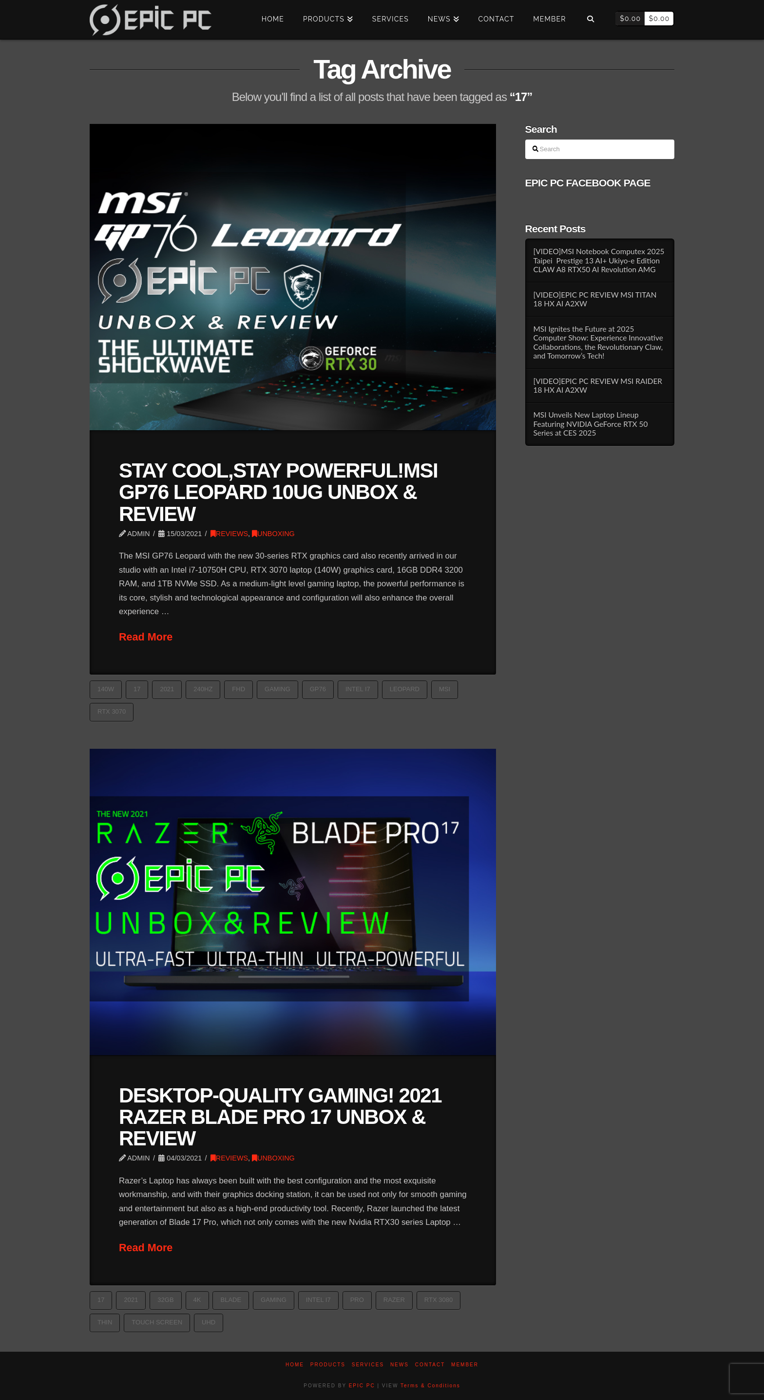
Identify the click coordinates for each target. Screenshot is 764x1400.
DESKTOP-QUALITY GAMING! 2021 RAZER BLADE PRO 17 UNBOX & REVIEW (280, 1117)
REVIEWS (229, 534)
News (399, 1364)
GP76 (318, 689)
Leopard (405, 689)
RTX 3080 (438, 1299)
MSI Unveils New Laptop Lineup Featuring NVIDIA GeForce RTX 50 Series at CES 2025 (590, 423)
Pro (357, 1299)
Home (295, 1364)
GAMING (277, 689)
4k (197, 1299)
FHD (238, 689)
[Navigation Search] (590, 19)
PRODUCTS (327, 1364)
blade (230, 1299)
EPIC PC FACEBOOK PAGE (587, 182)
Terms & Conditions (430, 1385)
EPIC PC (362, 1385)
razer (394, 1299)
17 (137, 689)
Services (368, 1364)
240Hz (202, 689)
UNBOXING (273, 534)
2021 (167, 689)
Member (464, 1364)
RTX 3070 (111, 711)
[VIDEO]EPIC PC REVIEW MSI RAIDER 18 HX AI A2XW (597, 386)
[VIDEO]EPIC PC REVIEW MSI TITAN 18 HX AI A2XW (594, 299)
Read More (145, 637)
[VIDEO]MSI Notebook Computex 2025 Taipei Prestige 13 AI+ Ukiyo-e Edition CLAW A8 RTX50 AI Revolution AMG (598, 260)
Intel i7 (357, 689)
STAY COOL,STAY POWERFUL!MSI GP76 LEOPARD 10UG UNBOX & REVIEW (278, 492)
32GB (165, 1299)
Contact (430, 1364)
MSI (444, 689)
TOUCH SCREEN (157, 1322)
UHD (208, 1322)
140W (105, 689)
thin (104, 1322)
